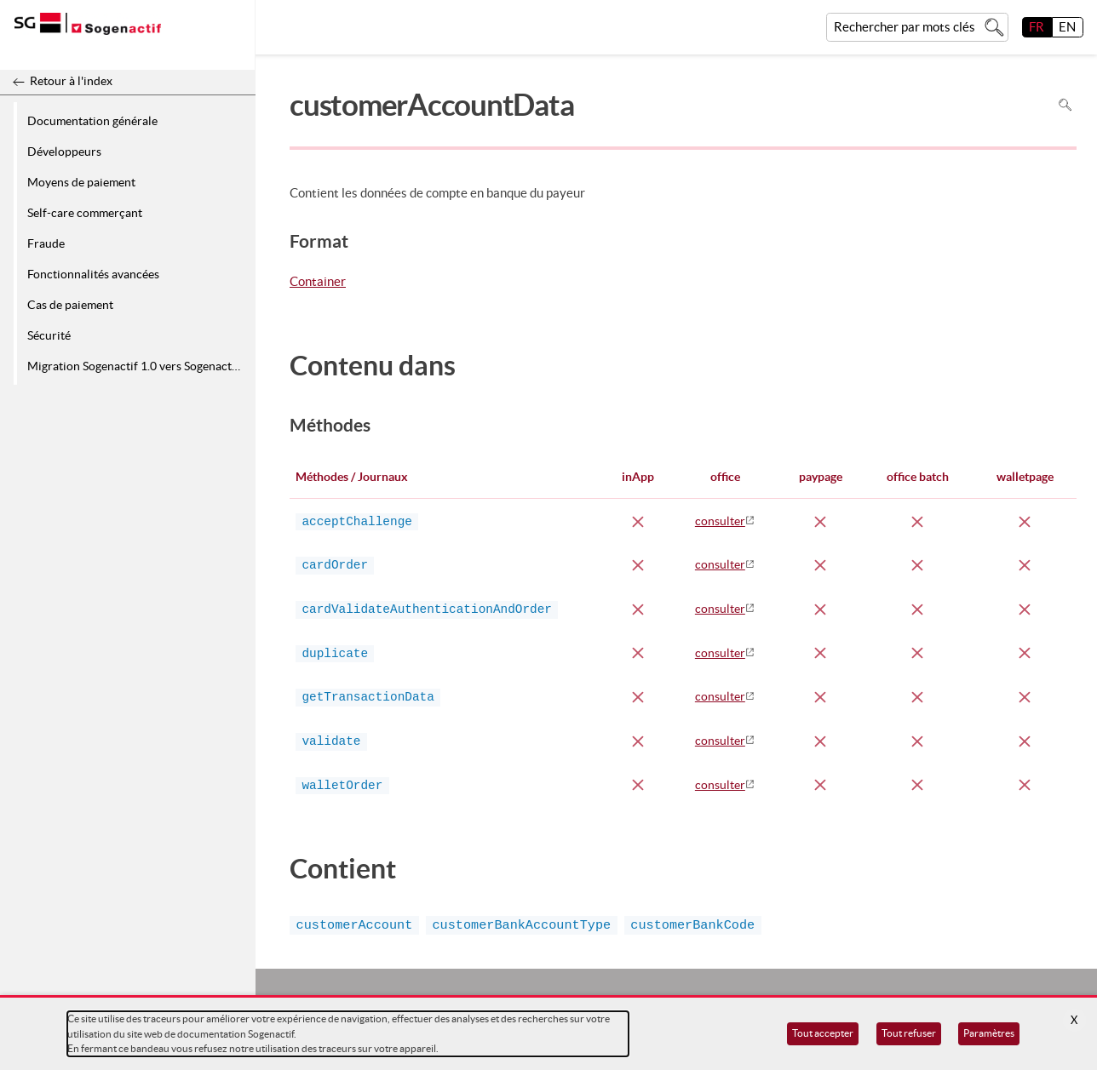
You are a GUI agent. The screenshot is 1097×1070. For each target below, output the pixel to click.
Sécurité (49, 335)
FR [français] (1036, 27)
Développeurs (64, 151)
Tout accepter (822, 1033)
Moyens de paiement (81, 182)
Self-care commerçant (84, 213)
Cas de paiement (70, 305)
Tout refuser (909, 1033)
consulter (720, 521)
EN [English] (1067, 27)
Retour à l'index (71, 81)
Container (318, 282)
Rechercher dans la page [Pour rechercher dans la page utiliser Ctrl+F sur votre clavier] (1065, 105)
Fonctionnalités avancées (93, 274)
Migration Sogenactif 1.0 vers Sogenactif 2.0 (138, 366)
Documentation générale (92, 121)
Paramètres (988, 1033)
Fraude (46, 243)
